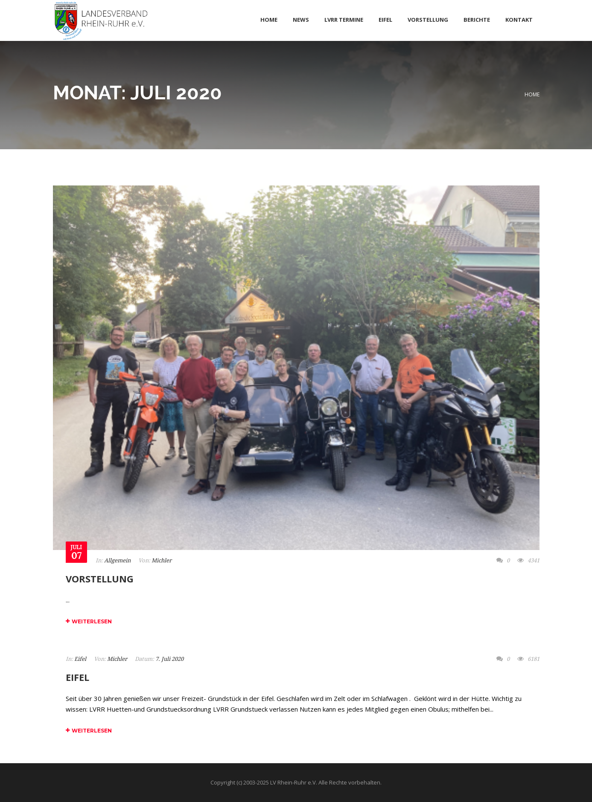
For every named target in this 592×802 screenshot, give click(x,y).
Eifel (80, 659)
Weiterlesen (89, 621)
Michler (162, 560)
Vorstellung (100, 578)
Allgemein (117, 560)
